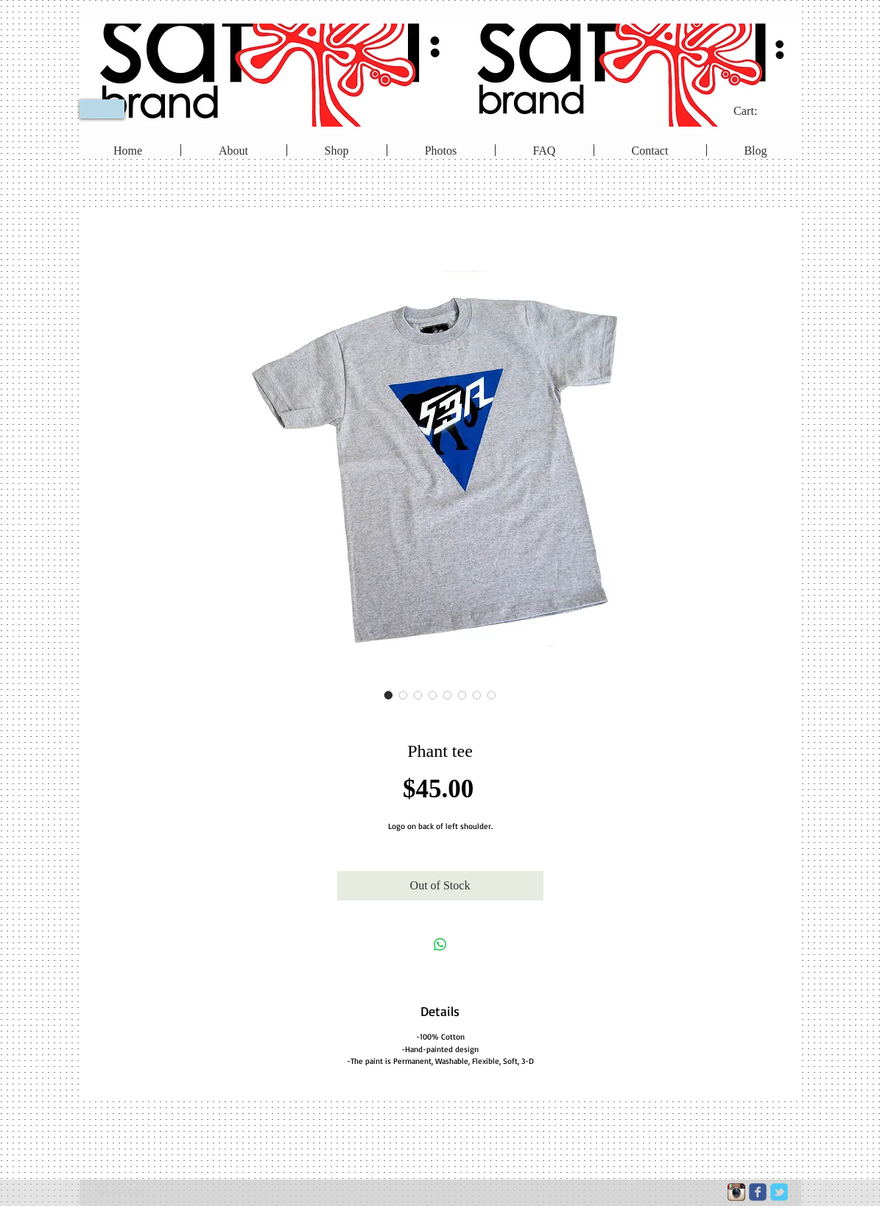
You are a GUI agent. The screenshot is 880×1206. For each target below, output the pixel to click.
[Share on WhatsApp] (440, 944)
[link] (755, 111)
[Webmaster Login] (120, 1192)
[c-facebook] (758, 1192)
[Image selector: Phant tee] (388, 695)
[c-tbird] (779, 1192)
